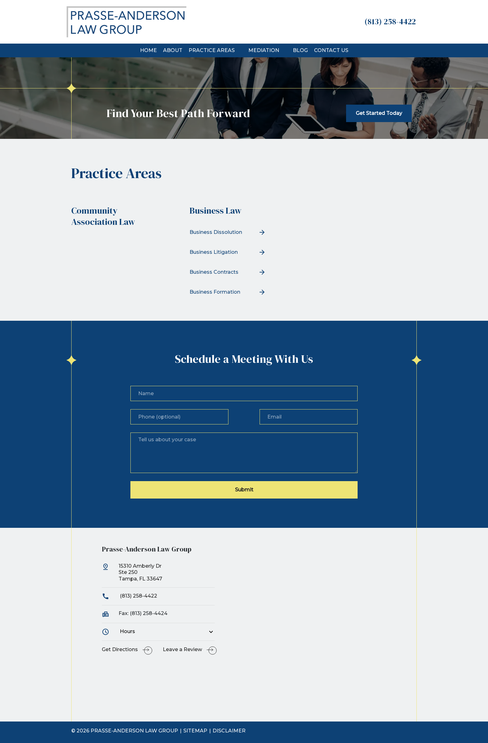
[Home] (148, 50)
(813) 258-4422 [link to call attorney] (129, 596)
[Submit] (244, 490)
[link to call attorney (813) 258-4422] (390, 22)
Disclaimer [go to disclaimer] (229, 731)
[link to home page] (126, 21)
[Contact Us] (331, 50)
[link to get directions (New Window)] (158, 575)
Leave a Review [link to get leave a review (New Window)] (182, 649)
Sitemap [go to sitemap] (195, 731)
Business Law (216, 210)
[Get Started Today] (379, 113)
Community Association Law (103, 216)
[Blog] (300, 50)
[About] (172, 50)
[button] (238, 50)
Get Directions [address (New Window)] (120, 649)
